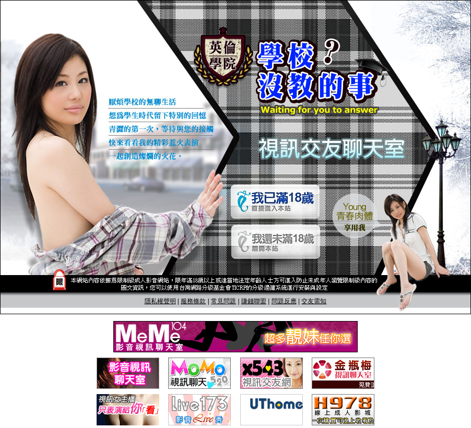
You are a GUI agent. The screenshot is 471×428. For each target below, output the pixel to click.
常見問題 (223, 301)
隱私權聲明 (160, 301)
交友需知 (313, 301)
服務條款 (193, 301)
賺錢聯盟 (253, 301)
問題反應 (284, 301)
